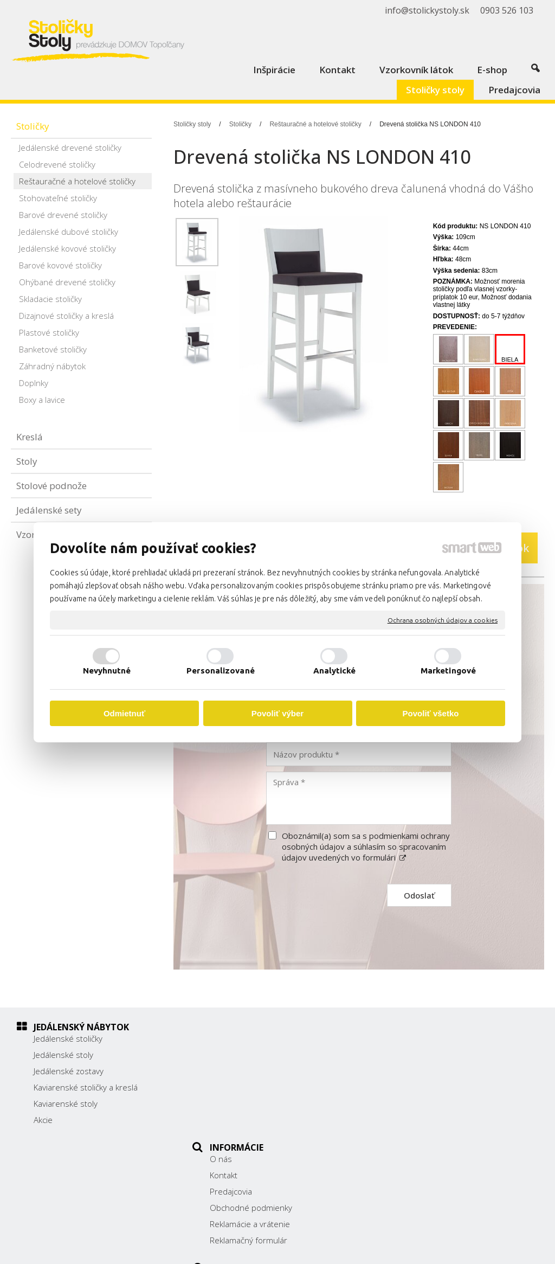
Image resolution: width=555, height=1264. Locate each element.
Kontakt (229, 1054)
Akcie (43, 1119)
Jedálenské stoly (63, 1054)
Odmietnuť (124, 713)
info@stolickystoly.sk (431, 1110)
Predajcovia (236, 1071)
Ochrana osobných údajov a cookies (443, 619)
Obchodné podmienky (256, 1087)
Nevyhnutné (107, 670)
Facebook (411, 1125)
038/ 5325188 (420, 1086)
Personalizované (220, 670)
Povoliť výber (277, 713)
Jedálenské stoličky (68, 1038)
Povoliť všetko (431, 713)
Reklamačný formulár (254, 1119)
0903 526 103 (420, 1098)
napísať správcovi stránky (303, 1248)
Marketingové (448, 670)
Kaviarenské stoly (66, 1103)
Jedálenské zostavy (69, 1071)
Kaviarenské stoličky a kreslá (86, 1087)
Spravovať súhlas (489, 1248)
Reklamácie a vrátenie (255, 1103)
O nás (226, 1038)
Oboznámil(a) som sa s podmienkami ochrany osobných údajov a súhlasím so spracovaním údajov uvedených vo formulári (366, 846)
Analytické (334, 670)
